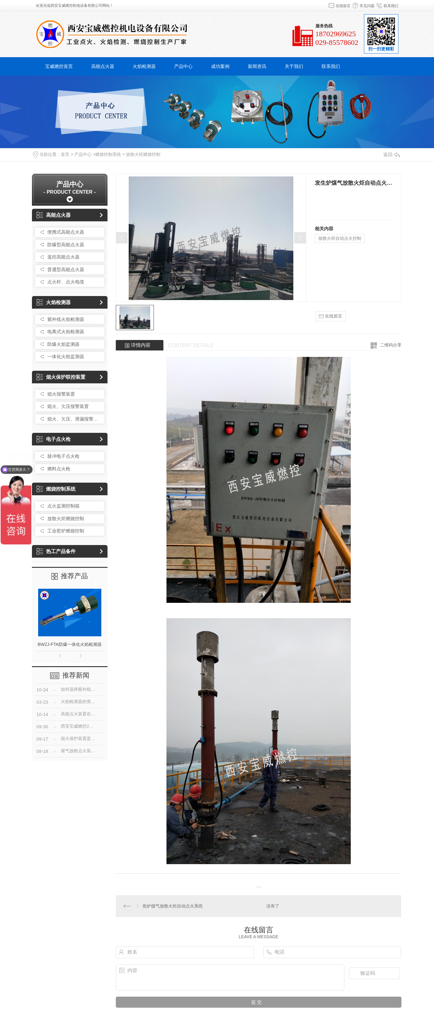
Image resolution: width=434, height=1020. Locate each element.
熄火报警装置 (61, 394)
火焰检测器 (144, 66)
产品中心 (183, 66)
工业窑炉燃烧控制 (65, 530)
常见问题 (367, 6)
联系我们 (391, 6)
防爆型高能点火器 (65, 244)
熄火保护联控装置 (61, 377)
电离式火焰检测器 (65, 331)
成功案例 (220, 66)
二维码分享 (390, 344)
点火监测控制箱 (63, 505)
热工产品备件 (56, 551)
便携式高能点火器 (65, 232)
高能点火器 (102, 66)
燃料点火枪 (58, 468)
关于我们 (294, 66)
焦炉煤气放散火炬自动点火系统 (173, 905)
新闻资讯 (257, 66)
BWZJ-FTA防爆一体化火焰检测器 (70, 644)
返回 (391, 154)
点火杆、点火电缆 (65, 281)
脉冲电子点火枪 (63, 456)
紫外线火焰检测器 (65, 319)
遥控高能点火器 (63, 256)
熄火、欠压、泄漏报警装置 (74, 418)
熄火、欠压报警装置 (68, 406)
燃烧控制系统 (108, 154)
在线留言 (343, 6)
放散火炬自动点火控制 (339, 238)
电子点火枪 (54, 439)
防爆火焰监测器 (63, 344)
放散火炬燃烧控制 (143, 154)
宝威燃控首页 (59, 66)
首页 (65, 154)
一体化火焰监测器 (65, 356)
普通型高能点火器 (65, 269)
